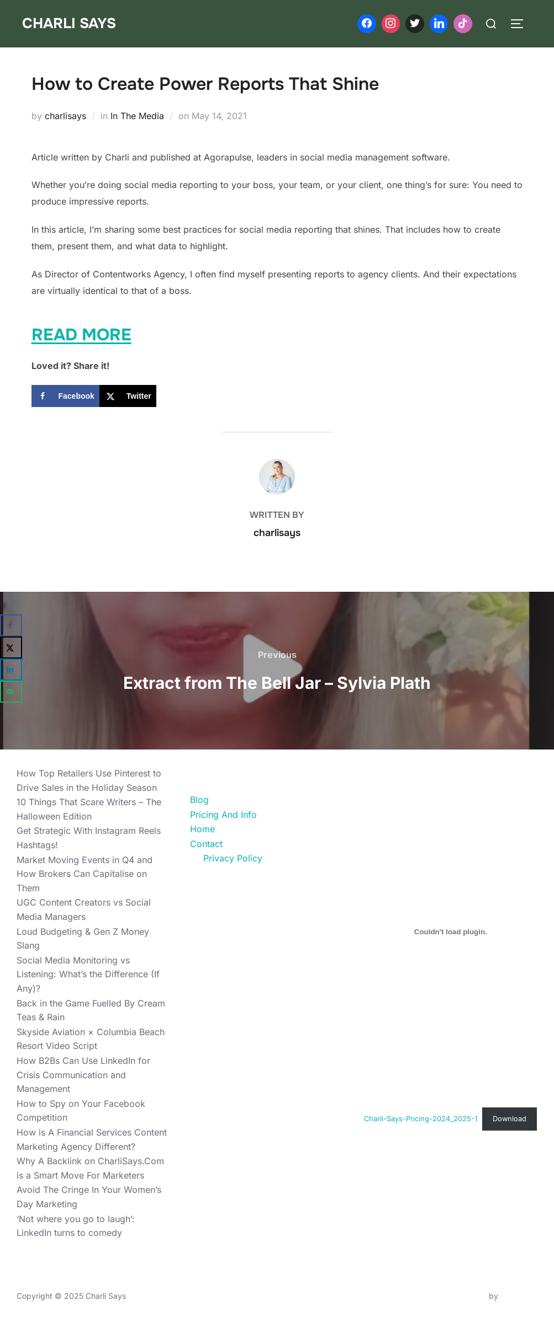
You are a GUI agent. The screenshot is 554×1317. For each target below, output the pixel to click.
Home (202, 828)
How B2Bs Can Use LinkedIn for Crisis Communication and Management (83, 1074)
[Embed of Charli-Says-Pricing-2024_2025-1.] (450, 931)
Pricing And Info (223, 814)
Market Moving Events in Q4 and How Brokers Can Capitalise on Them (84, 873)
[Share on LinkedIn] (11, 669)
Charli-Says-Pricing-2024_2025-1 (420, 1119)
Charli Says (69, 23)
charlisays (65, 115)
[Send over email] (11, 692)
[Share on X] (127, 396)
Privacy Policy (232, 858)
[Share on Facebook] (65, 396)
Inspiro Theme (461, 1295)
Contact (206, 843)
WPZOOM (518, 1295)
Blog (199, 799)
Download (509, 1119)
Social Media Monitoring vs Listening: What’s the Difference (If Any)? (88, 974)
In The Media (137, 115)
